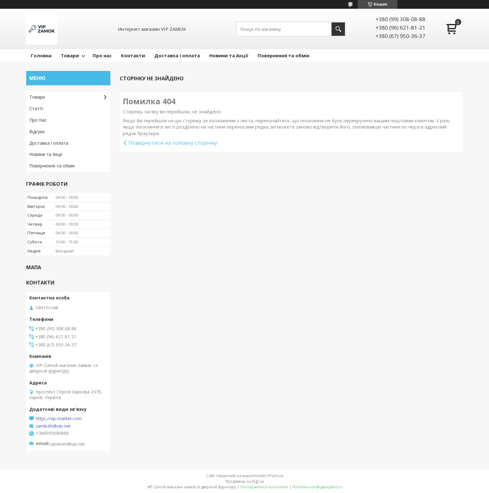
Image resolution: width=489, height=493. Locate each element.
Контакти (133, 55)
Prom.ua (275, 475)
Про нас (102, 55)
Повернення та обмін (283, 55)
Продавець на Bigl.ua (244, 481)
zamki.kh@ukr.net (53, 426)
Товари (70, 55)
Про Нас (38, 120)
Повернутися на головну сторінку (172, 142)
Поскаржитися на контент (264, 487)
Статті (36, 108)
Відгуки (37, 131)
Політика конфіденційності (317, 487)
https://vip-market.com (59, 418)
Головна (41, 55)
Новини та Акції (228, 55)
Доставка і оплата (177, 55)
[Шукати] (338, 29)
